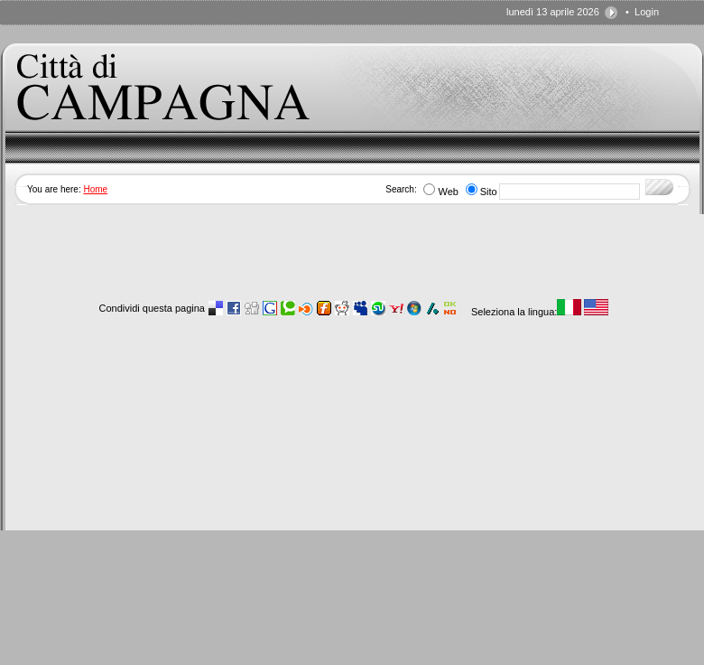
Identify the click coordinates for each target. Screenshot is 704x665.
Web (448, 191)
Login (647, 11)
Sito (488, 191)
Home (95, 189)
